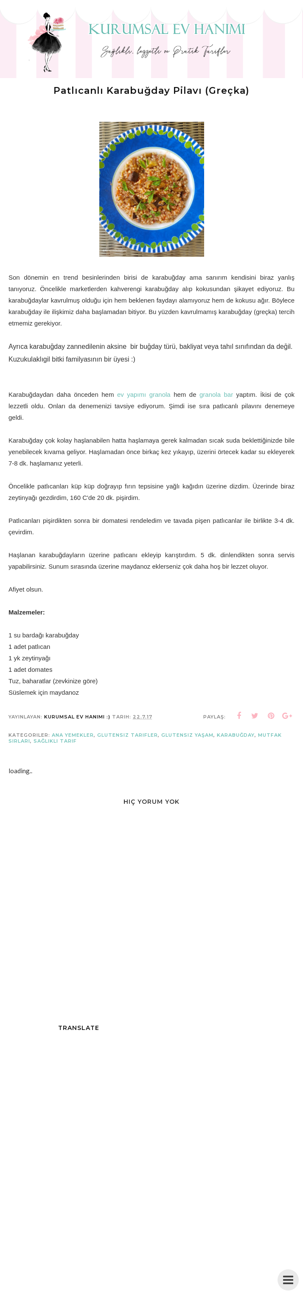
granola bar (216, 394)
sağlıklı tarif (55, 741)
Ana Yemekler (73, 735)
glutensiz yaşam (187, 735)
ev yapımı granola (144, 394)
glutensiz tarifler (127, 735)
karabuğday (236, 735)
